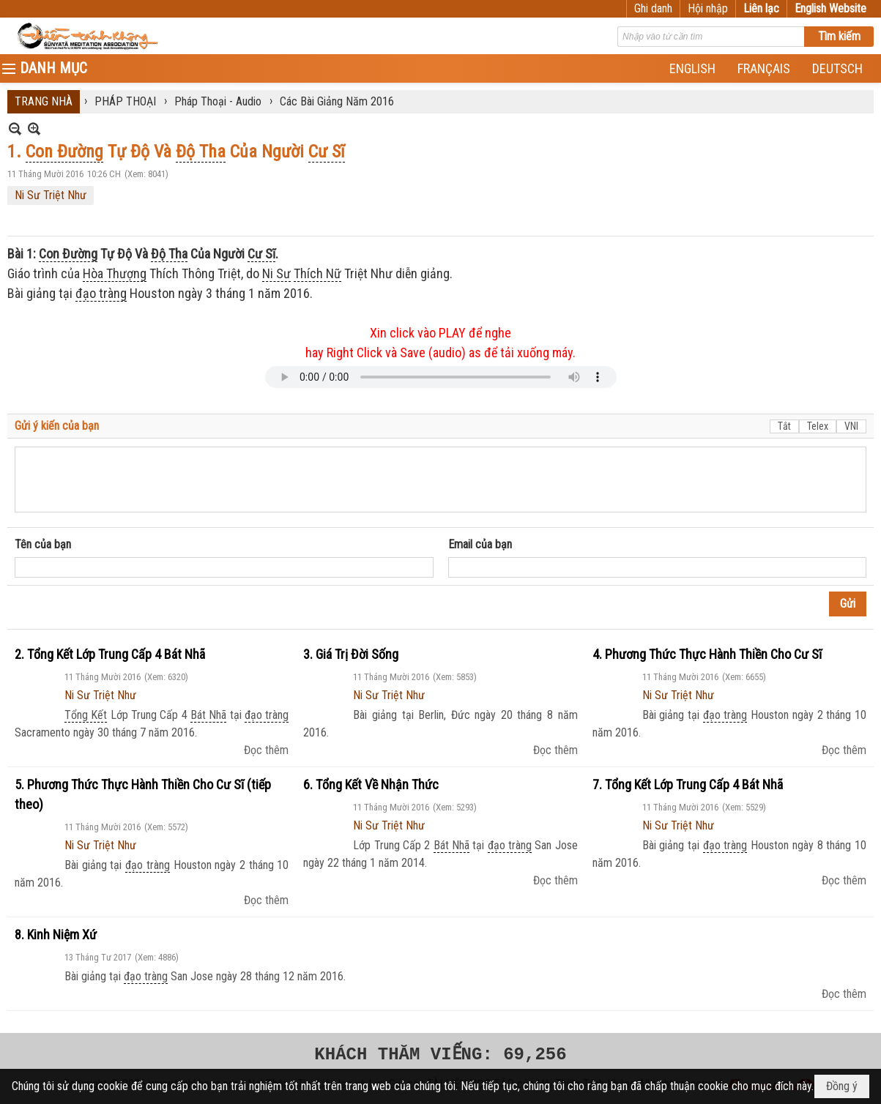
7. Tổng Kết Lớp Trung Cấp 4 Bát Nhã (687, 784)
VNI (851, 426)
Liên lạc (761, 8)
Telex (817, 426)
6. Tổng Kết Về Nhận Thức (371, 784)
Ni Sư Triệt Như (50, 195)
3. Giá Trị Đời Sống (350, 654)
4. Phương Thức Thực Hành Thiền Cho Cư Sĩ (707, 654)
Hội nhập (708, 8)
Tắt (784, 426)
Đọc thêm (266, 750)
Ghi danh (653, 8)
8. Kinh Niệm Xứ (56, 934)
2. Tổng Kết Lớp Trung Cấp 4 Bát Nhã (110, 654)
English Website (830, 8)
